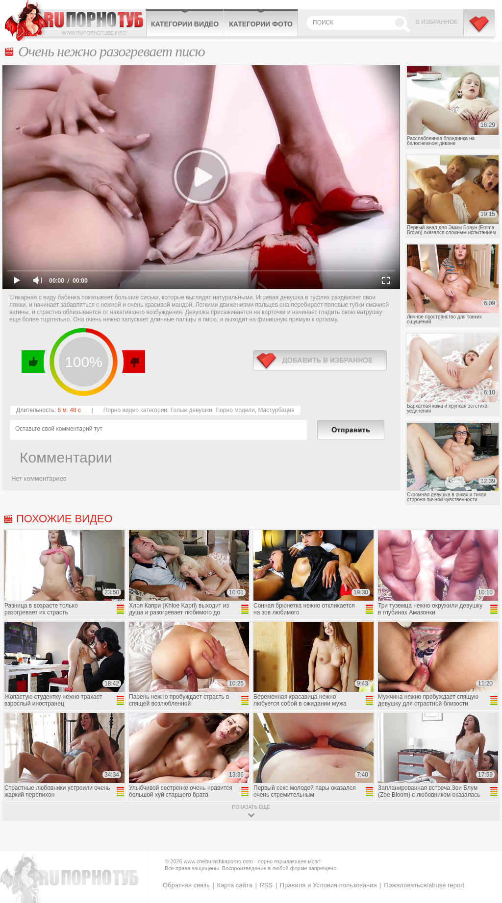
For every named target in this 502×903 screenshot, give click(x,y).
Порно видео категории (135, 410)
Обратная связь (186, 885)
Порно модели (235, 410)
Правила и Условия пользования (328, 885)
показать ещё (251, 807)
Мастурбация (276, 410)
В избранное (436, 22)
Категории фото (261, 24)
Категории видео (185, 24)
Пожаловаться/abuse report (424, 885)
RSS (266, 885)
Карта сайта (234, 885)
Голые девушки (191, 410)
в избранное (320, 360)
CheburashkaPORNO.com (75, 20)
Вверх (483, 848)
